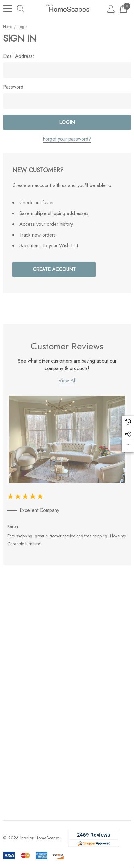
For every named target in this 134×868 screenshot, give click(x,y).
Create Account (54, 269)
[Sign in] (111, 8)
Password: (14, 87)
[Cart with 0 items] (123, 8)
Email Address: (18, 56)
